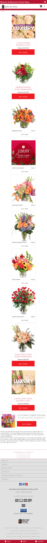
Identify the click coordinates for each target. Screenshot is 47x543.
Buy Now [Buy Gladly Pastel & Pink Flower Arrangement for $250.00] (23, 364)
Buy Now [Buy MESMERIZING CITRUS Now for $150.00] (24, 134)
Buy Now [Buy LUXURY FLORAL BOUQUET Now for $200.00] (24, 172)
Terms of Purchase (24, 536)
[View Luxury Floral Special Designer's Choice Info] (23, 382)
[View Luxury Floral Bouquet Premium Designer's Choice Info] (23, 152)
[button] (42, 7)
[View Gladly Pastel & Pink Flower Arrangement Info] (23, 338)
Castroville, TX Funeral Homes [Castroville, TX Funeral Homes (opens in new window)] (14, 528)
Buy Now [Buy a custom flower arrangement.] (26, 424)
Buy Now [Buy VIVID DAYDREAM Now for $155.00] (24, 283)
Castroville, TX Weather (14, 533)
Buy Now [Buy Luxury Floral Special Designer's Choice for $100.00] (23, 408)
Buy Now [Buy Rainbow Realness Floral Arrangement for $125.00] (23, 97)
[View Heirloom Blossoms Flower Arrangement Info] (23, 189)
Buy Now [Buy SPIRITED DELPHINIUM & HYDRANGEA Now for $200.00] (24, 246)
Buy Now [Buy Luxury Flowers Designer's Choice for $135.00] (23, 52)
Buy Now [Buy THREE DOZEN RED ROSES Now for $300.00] (24, 320)
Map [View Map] (23, 541)
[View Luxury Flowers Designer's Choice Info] (23, 26)
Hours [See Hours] (39, 541)
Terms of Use (35, 536)
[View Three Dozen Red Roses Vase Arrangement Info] (23, 301)
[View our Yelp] (26, 485)
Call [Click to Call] (8, 541)
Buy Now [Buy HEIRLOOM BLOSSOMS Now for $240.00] (24, 209)
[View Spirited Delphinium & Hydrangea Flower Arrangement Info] (23, 227)
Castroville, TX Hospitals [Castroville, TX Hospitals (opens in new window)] (33, 528)
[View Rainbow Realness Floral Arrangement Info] (23, 71)
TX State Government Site (32, 533)
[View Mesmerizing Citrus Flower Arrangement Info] (23, 115)
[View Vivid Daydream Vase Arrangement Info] (23, 264)
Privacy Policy (11, 536)
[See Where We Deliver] (23, 456)
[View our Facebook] (20, 485)
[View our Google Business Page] (23, 485)
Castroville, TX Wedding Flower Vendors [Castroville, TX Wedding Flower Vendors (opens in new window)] (23, 531)
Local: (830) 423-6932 (23, 492)
